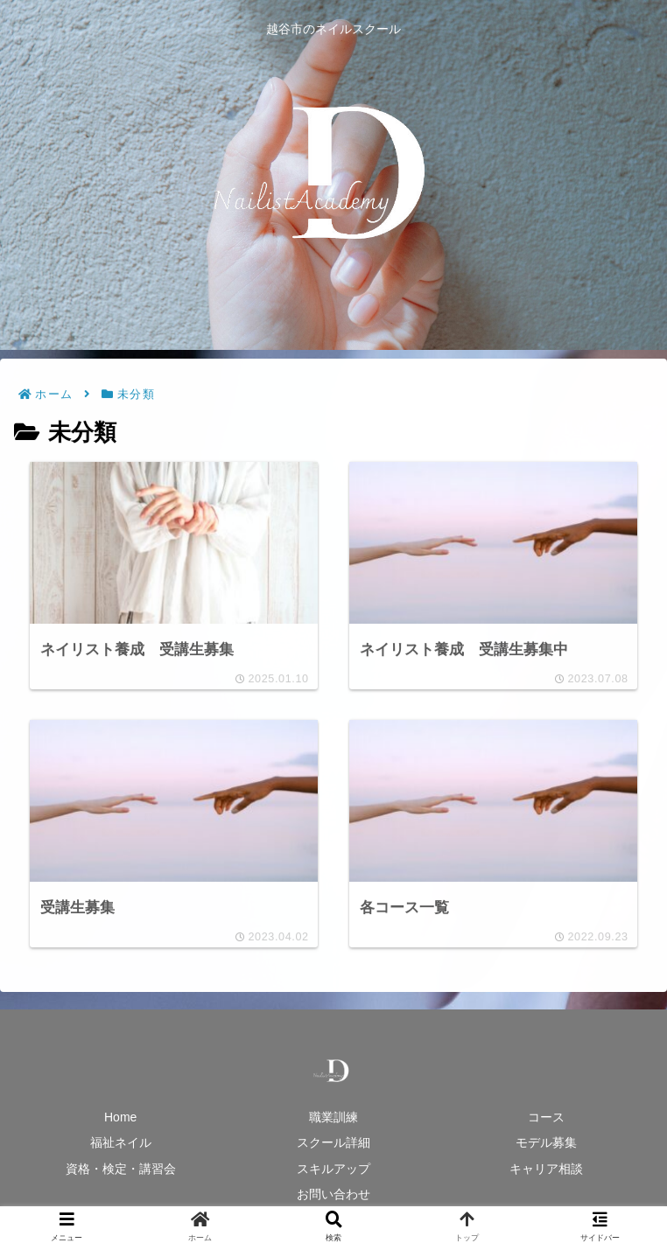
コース (546, 1117)
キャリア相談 (546, 1169)
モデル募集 (546, 1142)
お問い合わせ (333, 1194)
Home (120, 1117)
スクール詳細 (333, 1142)
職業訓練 (333, 1117)
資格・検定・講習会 (121, 1169)
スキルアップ (333, 1169)
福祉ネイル (120, 1142)
